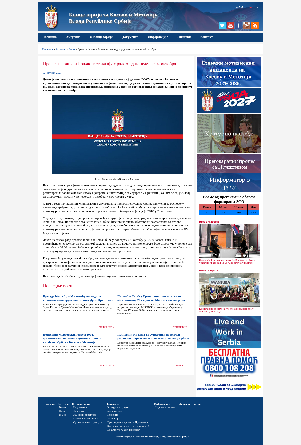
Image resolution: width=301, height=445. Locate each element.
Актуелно (73, 37)
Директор (78, 410)
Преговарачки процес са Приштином (128, 422)
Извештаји (113, 418)
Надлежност (80, 407)
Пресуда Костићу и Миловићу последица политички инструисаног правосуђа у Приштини (78, 298)
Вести (72, 49)
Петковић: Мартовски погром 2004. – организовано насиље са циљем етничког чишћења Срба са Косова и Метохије (72, 338)
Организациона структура (87, 422)
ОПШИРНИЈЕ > (106, 327)
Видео (62, 414)
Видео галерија (209, 221)
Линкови (184, 37)
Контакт (206, 37)
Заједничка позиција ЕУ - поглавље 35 (128, 426)
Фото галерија (208, 270)
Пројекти (112, 414)
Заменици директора (84, 414)
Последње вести (58, 285)
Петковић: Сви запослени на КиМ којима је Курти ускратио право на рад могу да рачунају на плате (227, 261)
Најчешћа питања (165, 407)
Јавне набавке (115, 410)
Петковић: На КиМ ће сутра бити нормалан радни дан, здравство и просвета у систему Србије (153, 336)
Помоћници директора (86, 418)
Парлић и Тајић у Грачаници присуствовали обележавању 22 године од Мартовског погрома (151, 298)
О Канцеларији (101, 37)
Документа (130, 37)
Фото (62, 410)
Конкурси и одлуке (118, 407)
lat (257, 7)
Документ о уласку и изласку (123, 429)
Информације (158, 37)
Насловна (49, 37)
